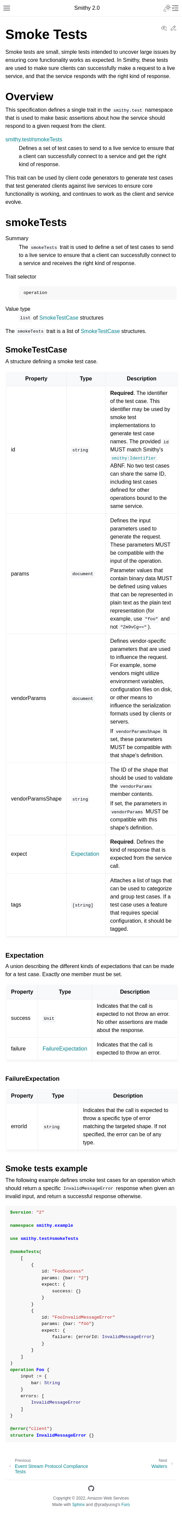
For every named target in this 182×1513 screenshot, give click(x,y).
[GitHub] (91, 1489)
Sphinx (78, 1504)
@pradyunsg (105, 1504)
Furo (125, 1504)
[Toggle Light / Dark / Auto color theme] (167, 8)
